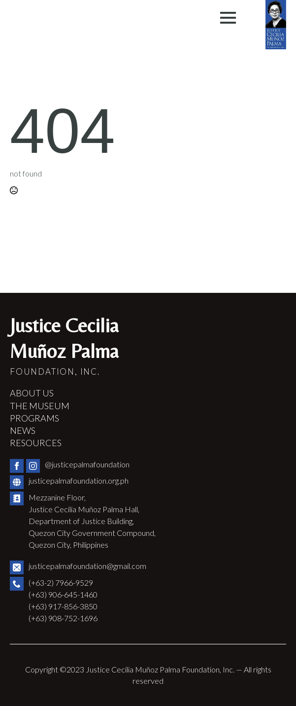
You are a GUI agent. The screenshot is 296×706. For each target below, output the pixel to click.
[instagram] (33, 466)
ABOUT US (32, 393)
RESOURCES (36, 442)
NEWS (22, 430)
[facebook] (17, 466)
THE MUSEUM (39, 405)
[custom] (17, 482)
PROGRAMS (34, 418)
